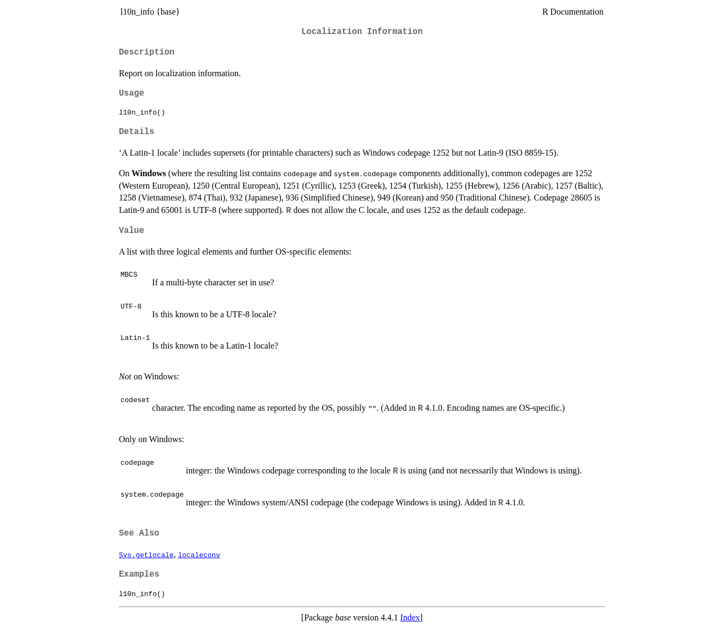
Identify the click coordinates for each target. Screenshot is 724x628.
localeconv (199, 554)
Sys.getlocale (146, 554)
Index (410, 617)
